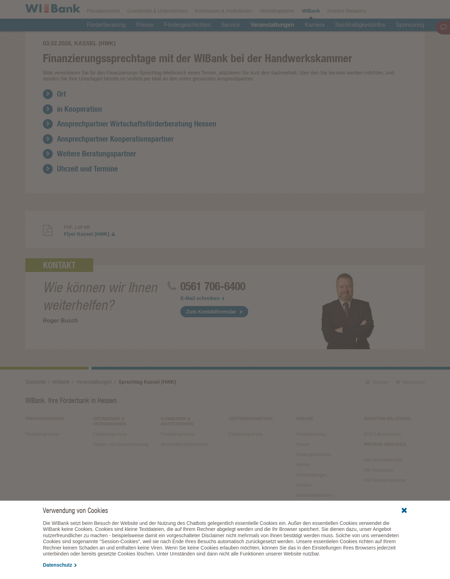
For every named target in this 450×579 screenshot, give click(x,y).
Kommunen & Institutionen (223, 29)
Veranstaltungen (272, 43)
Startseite (35, 414)
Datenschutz (60, 565)
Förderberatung (106, 43)
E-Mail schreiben (202, 330)
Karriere (315, 43)
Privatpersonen (103, 29)
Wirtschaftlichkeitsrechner (185, 476)
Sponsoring (410, 43)
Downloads (269, 9)
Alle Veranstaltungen (383, 491)
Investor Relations (347, 29)
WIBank (311, 29)
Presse (145, 43)
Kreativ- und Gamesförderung (121, 476)
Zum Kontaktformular (211, 343)
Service (230, 43)
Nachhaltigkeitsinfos (360, 43)
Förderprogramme (310, 9)
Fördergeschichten (187, 43)
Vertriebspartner (277, 29)
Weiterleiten (410, 414)
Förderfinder (353, 9)
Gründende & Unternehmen (157, 29)
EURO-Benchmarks (382, 466)
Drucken (377, 414)
